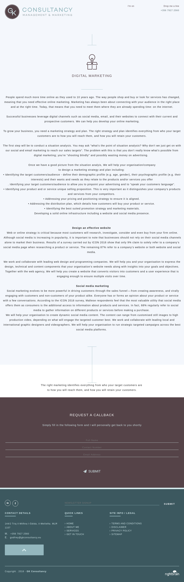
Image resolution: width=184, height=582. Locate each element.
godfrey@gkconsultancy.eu (25, 537)
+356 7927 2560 (170, 10)
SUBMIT (92, 471)
